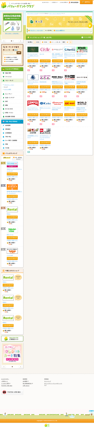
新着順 (37, 42)
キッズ (5, 87)
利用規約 (46, 379)
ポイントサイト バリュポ (32, 13)
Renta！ (9, 214)
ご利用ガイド (4, 381)
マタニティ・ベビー (9, 84)
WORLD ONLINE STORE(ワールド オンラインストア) (81, 109)
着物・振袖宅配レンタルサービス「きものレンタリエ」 (57, 55)
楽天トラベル (10, 234)
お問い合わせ (26, 385)
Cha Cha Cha (43, 81)
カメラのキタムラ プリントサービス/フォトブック (45, 137)
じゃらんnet (10, 255)
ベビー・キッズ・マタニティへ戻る (79, 22)
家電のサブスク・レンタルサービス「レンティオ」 (69, 55)
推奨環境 (25, 379)
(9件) (60, 30)
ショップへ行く (32, 60)
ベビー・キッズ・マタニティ (55, 13)
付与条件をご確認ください (32, 63)
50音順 (45, 42)
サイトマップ (47, 381)
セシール (42, 54)
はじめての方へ (5, 379)
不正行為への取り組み (6, 385)
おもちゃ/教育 (7, 89)
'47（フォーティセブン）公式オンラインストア (32, 55)
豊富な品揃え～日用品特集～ (12, 33)
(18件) (36, 30)
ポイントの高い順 (55, 42)
